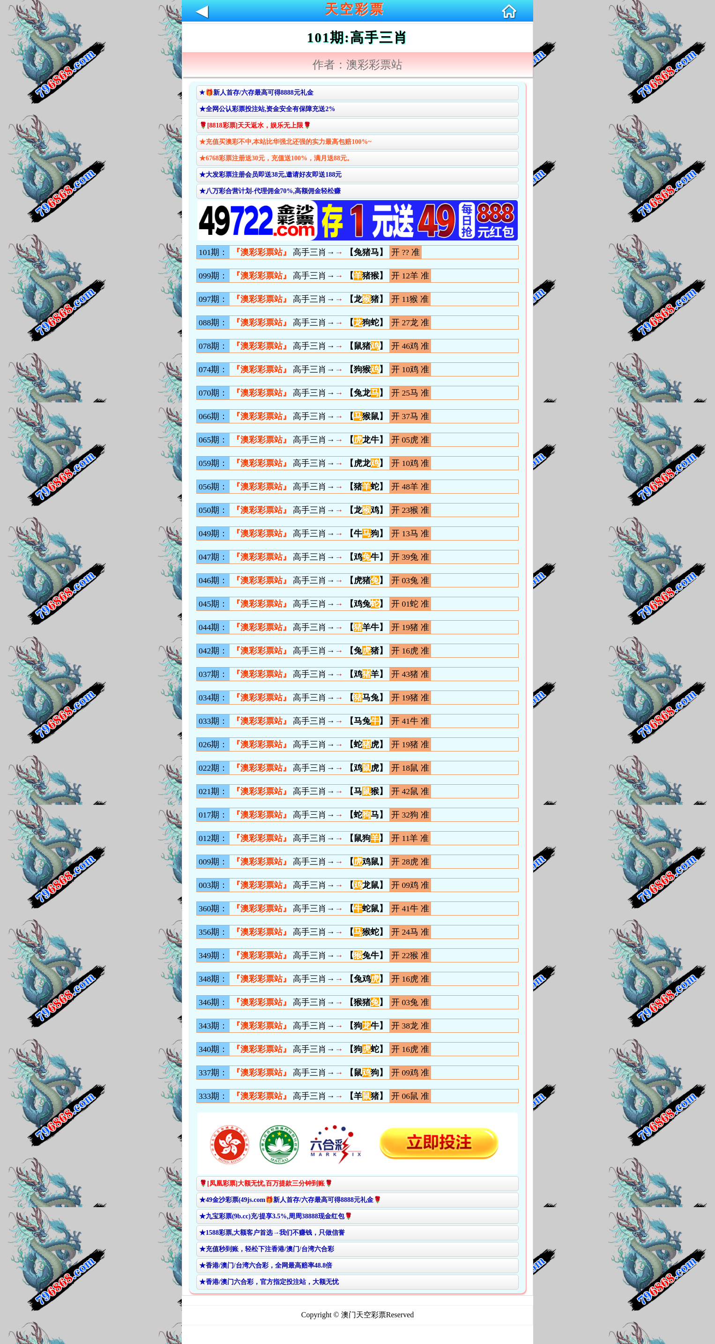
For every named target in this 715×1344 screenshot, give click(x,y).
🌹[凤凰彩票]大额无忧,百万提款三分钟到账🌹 (266, 1183)
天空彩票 (355, 9)
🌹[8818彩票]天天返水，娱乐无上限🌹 (255, 125)
